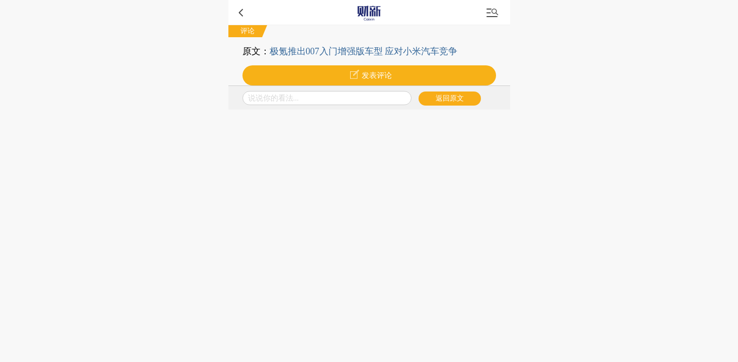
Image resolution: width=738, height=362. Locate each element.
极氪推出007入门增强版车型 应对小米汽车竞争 (364, 51)
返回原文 (450, 98)
